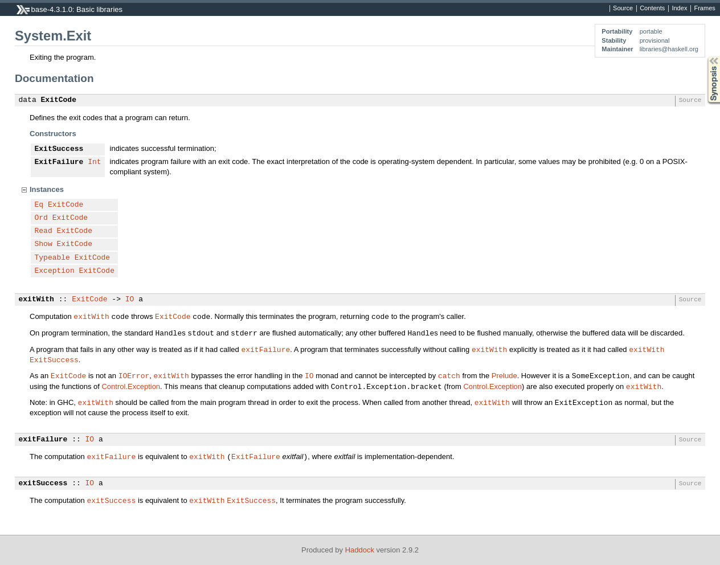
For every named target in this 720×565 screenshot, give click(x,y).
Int (94, 162)
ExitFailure (59, 162)
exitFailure (265, 349)
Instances (47, 189)
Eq (39, 205)
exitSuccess (43, 483)
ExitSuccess (59, 149)
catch (449, 375)
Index (679, 8)
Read (43, 231)
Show (43, 244)
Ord (41, 218)
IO (129, 299)
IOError (134, 375)
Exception (55, 271)
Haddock (359, 550)
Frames (704, 8)
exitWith (36, 299)
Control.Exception (130, 386)
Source (623, 8)
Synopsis (704, 56)
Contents (652, 8)
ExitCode (58, 100)
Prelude (504, 375)
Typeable (52, 258)
